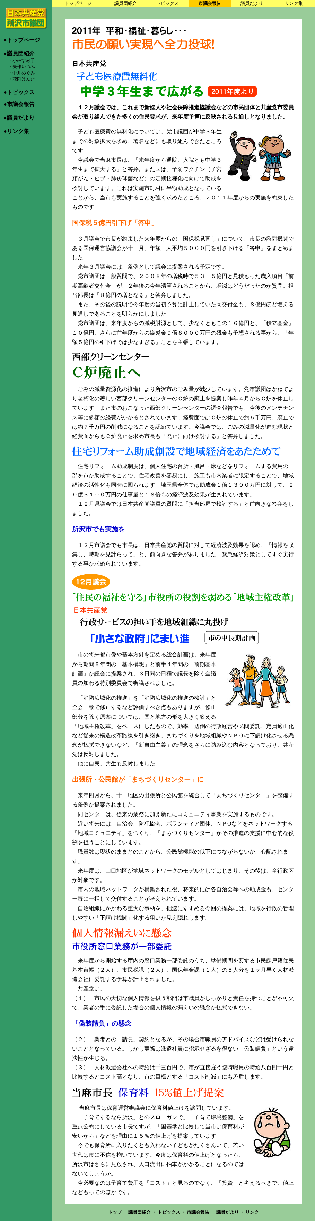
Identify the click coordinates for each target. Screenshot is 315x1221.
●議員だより (19, 118)
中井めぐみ (23, 72)
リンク (252, 1212)
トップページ (78, 3)
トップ (115, 1212)
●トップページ (21, 40)
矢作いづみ (23, 66)
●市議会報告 (19, 104)
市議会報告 (210, 3)
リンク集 (294, 3)
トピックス (167, 3)
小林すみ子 (23, 60)
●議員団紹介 (19, 53)
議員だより (251, 3)
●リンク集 (16, 131)
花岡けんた (23, 79)
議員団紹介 (125, 3)
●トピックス (19, 92)
